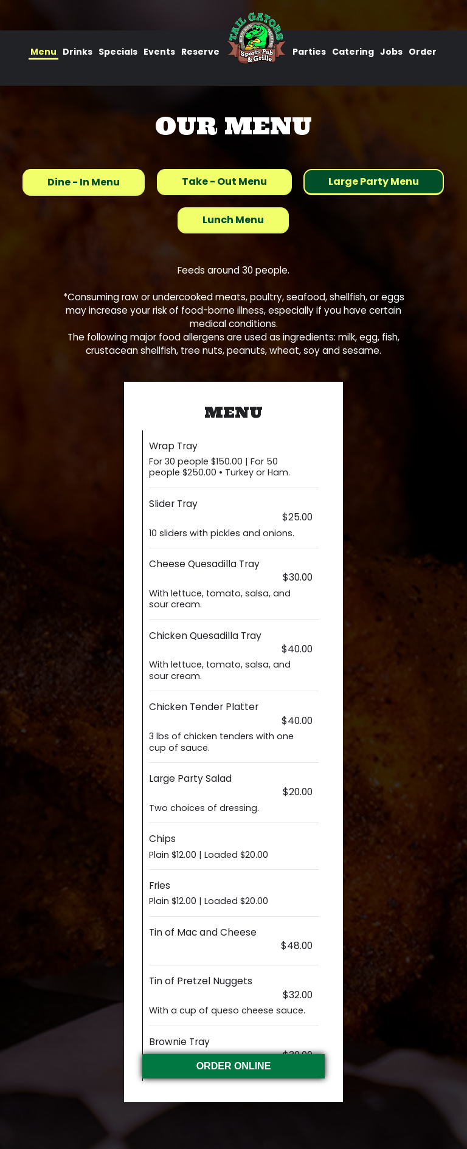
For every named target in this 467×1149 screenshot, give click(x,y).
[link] (256, 38)
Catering (353, 52)
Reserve (200, 52)
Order (423, 52)
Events (159, 52)
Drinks (77, 52)
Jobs (391, 52)
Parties (309, 52)
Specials (118, 52)
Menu (43, 52)
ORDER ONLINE (233, 1066)
